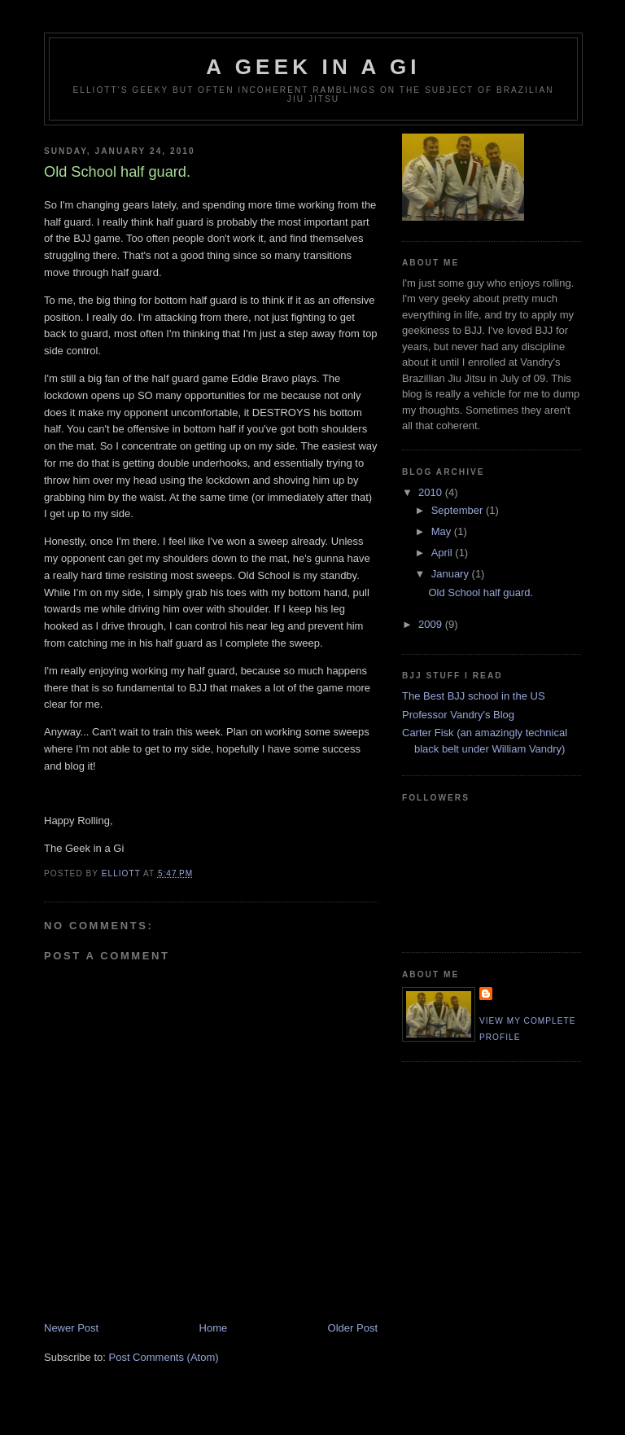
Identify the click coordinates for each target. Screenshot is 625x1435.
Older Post (353, 1328)
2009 (431, 624)
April (443, 552)
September (458, 510)
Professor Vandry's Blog (458, 715)
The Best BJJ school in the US (473, 696)
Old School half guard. (480, 592)
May (442, 531)
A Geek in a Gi (313, 67)
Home (213, 1328)
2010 (431, 492)
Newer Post (71, 1328)
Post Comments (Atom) (164, 1357)
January (451, 574)
